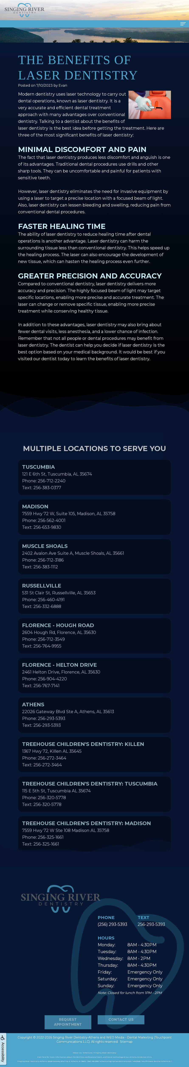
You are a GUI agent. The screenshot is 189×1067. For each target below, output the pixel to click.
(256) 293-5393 (112, 924)
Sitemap (126, 1042)
